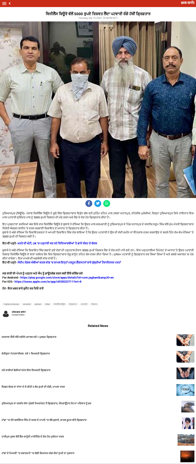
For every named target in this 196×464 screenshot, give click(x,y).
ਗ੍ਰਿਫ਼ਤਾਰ (73, 304)
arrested (27, 304)
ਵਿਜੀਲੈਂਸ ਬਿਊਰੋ (59, 304)
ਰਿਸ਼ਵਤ (94, 304)
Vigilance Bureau (11, 304)
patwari (38, 304)
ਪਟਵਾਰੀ (84, 304)
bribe (48, 304)
